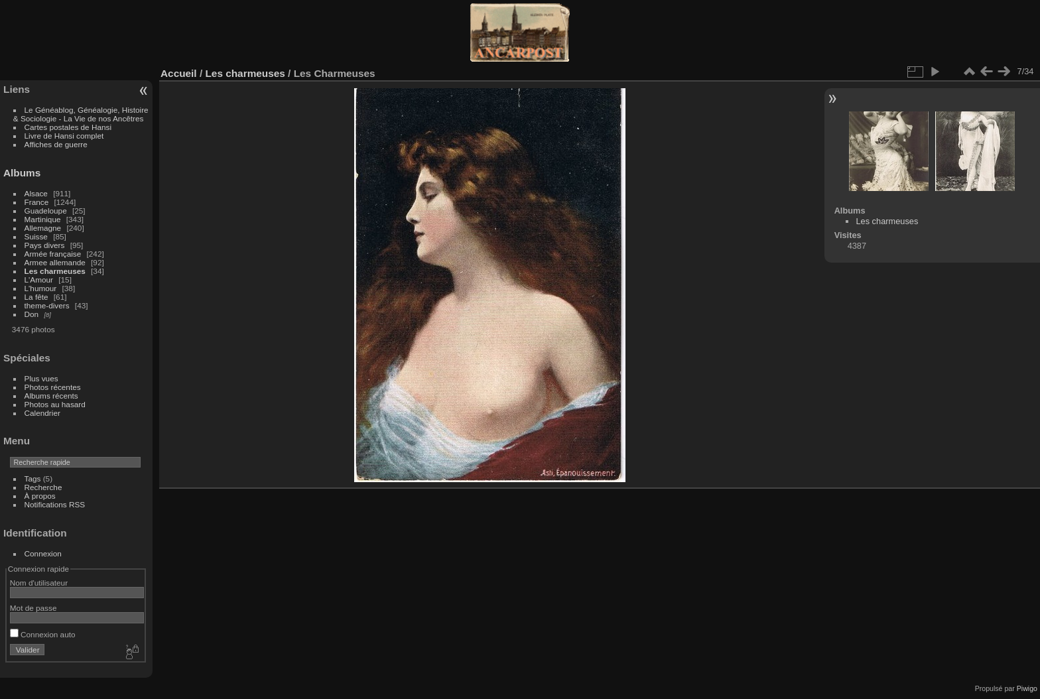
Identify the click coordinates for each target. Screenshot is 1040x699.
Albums (21, 172)
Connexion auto (43, 634)
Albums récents (51, 395)
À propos (40, 495)
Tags (33, 478)
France (37, 202)
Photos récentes (53, 387)
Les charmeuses (55, 271)
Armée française (53, 253)
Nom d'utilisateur (39, 582)
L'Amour (39, 279)
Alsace (36, 193)
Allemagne (43, 227)
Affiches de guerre (56, 144)
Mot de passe (33, 608)
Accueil (179, 73)
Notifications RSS (55, 504)
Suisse (36, 236)
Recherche (43, 487)
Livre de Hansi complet (64, 135)
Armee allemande (55, 262)
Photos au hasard (55, 404)
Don (32, 314)
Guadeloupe (46, 210)
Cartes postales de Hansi (68, 127)
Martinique (43, 219)
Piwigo (1027, 688)
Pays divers (45, 245)
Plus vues (41, 378)
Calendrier (42, 413)
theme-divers (47, 305)
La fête (36, 296)
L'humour (41, 288)
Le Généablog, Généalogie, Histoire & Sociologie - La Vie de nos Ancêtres (81, 114)
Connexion (43, 553)
